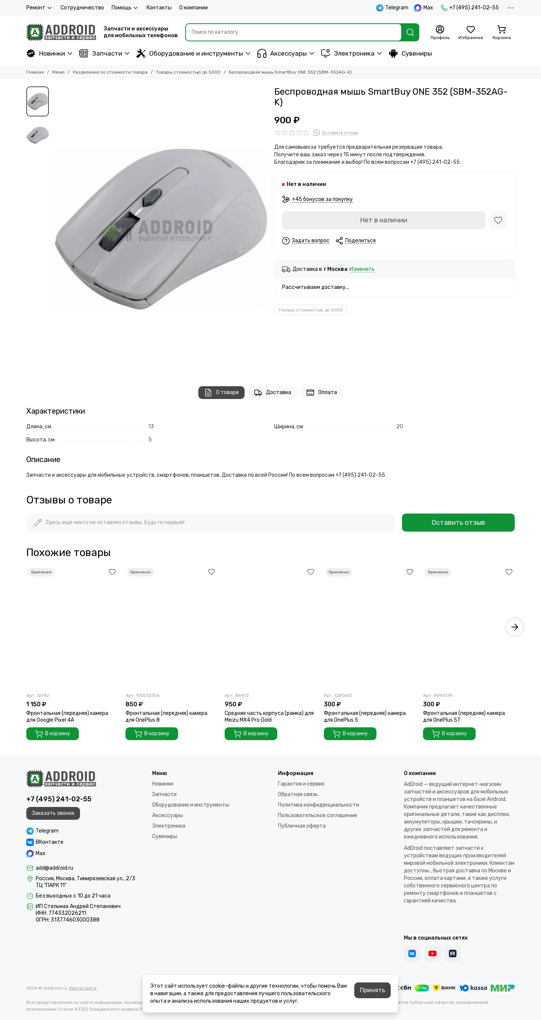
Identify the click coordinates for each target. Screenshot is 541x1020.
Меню (58, 72)
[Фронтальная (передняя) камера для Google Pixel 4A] (72, 627)
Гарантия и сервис (301, 784)
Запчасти (100, 53)
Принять (372, 990)
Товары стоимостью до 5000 (188, 72)
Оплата (321, 392)
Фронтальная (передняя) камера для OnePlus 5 (365, 716)
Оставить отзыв (458, 522)
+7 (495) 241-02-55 (470, 8)
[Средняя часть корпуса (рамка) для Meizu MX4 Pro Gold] (270, 627)
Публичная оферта (302, 826)
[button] (514, 627)
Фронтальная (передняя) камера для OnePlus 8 (166, 716)
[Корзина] (501, 33)
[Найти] (410, 32)
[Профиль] (440, 33)
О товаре (221, 392)
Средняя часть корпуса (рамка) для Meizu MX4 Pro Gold (269, 716)
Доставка (272, 392)
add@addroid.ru (54, 868)
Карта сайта (83, 988)
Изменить (362, 269)
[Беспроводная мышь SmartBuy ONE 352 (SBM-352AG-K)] (160, 228)
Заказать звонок (53, 813)
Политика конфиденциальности (318, 805)
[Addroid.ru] (61, 32)
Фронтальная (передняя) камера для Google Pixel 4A (67, 716)
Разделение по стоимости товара (110, 72)
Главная (35, 72)
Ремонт (39, 8)
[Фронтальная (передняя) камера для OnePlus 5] (370, 627)
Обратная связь (298, 794)
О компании (193, 8)
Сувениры (410, 53)
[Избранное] (471, 33)
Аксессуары (282, 53)
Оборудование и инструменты (189, 53)
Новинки (45, 53)
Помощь (125, 8)
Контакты (159, 8)
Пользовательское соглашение (317, 815)
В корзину (52, 734)
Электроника (348, 53)
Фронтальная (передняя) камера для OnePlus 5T (464, 716)
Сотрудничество (82, 8)
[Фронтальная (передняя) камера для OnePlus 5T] (469, 627)
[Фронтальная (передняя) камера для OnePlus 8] (171, 627)
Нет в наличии (383, 220)
